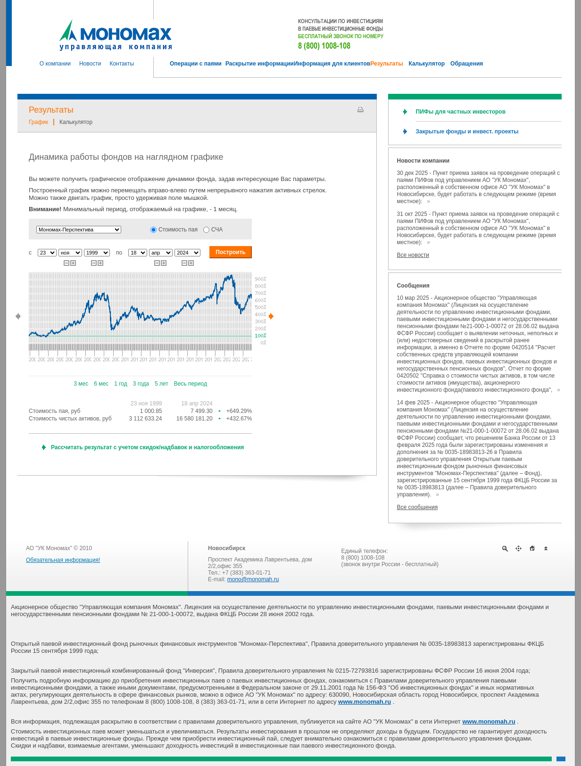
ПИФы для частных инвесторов (461, 111)
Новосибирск (226, 548)
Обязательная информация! (63, 560)
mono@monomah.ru (253, 579)
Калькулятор (75, 122)
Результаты (51, 110)
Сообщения (413, 285)
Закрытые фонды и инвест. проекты (467, 131)
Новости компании (423, 160)
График (38, 122)
